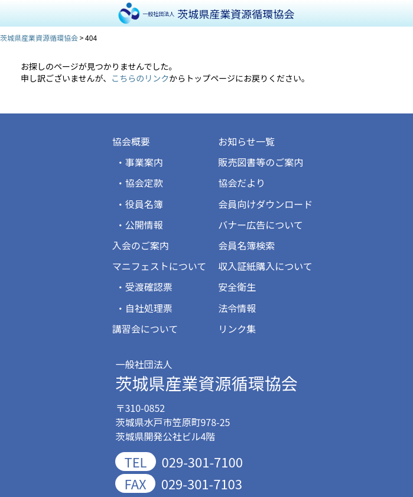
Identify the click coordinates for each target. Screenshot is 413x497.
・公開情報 (139, 224)
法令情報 (237, 308)
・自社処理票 (144, 308)
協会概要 (131, 141)
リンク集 (237, 328)
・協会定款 (139, 183)
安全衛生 (237, 287)
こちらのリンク (140, 78)
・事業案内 (139, 162)
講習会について (145, 328)
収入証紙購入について (265, 266)
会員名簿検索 (246, 245)
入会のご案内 (140, 245)
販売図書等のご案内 (260, 162)
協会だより (241, 183)
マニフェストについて (159, 266)
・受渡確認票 (144, 287)
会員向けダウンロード (265, 204)
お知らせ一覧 (246, 141)
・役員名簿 (139, 204)
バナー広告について (260, 224)
